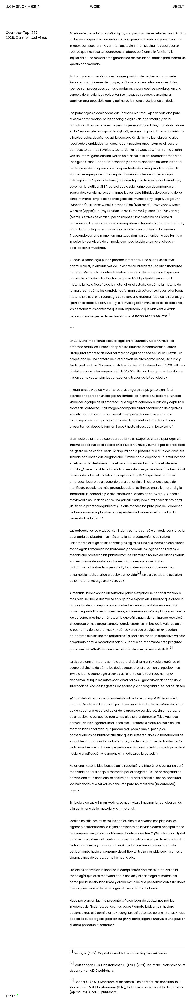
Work (95, 6)
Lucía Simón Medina (23, 6)
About (178, 6)
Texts (11, 995)
